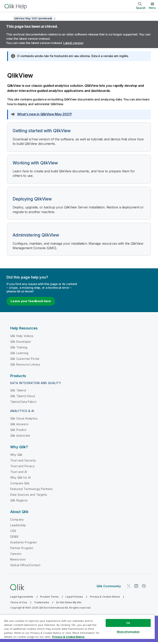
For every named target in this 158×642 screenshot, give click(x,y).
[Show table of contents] (8, 18)
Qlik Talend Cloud (22, 396)
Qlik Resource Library (25, 364)
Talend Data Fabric (23, 401)
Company (17, 519)
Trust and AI (18, 472)
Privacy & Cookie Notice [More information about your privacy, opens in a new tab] (68, 636)
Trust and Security (23, 460)
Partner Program (21, 548)
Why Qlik (16, 454)
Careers (15, 553)
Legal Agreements (21, 596)
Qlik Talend (18, 390)
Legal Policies (74, 596)
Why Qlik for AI (20, 477)
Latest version (73, 43)
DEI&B (14, 536)
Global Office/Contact (25, 565)
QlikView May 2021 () (33, 18)
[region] (77, 628)
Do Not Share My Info (68, 602)
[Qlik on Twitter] (129, 586)
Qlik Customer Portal (24, 358)
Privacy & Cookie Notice (105, 596)
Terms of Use (18, 602)
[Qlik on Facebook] (144, 586)
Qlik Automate (20, 435)
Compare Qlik (19, 483)
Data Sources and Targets (28, 494)
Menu (152, 7)
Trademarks (41, 602)
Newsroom (18, 559)
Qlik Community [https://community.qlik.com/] (109, 586)
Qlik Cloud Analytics (24, 418)
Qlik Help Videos (22, 336)
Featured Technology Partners (31, 489)
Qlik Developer (20, 341)
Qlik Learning (19, 353)
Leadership (18, 525)
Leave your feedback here (31, 301)
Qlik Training (18, 347)
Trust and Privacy (22, 466)
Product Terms (49, 596)
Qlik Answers (19, 424)
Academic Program (23, 542)
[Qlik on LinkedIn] (136, 586)
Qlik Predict (18, 430)
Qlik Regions (19, 500)
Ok (128, 622)
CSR (13, 531)
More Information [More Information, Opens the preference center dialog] (128, 631)
